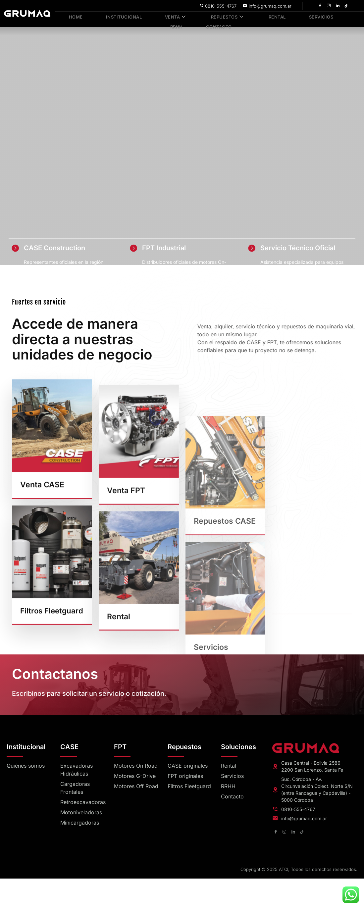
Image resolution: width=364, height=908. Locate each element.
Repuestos (209, 16)
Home (72, 16)
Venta (163, 16)
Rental (254, 16)
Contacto (201, 23)
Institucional (115, 16)
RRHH (330, 16)
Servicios (294, 16)
